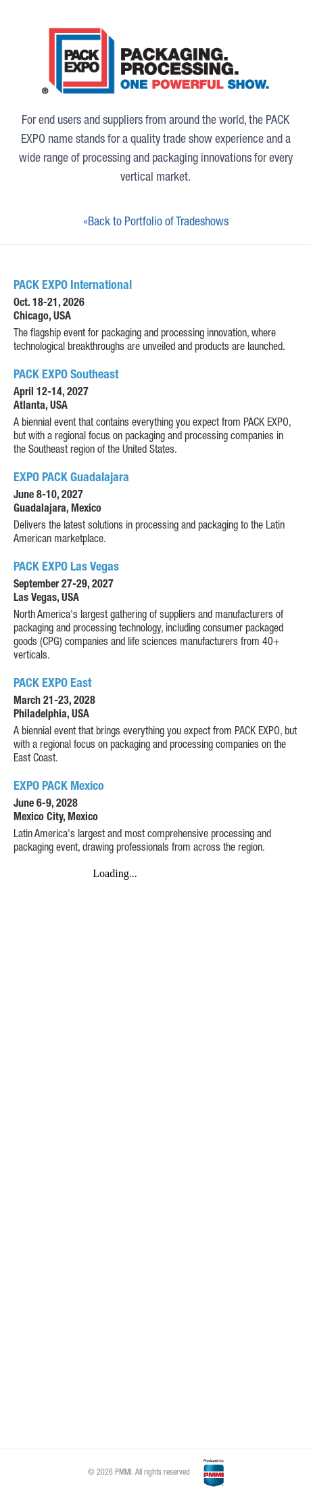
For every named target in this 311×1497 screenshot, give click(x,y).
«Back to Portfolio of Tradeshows (156, 223)
